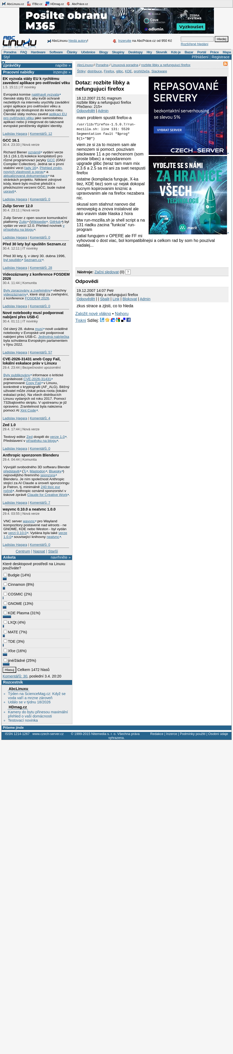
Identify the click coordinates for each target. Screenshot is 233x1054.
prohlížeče (141, 71)
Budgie (12, 575)
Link (116, 299)
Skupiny (118, 52)
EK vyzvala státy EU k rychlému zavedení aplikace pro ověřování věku (36, 81)
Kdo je (176, 52)
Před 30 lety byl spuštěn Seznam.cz (34, 244)
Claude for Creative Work (47, 495)
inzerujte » (62, 72)
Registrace (221, 57)
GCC (51, 160)
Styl (6, 57)
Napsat (39, 551)
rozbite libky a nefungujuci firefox (165, 65)
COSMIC (13, 594)
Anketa (9, 557)
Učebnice (88, 52)
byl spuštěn (12, 260)
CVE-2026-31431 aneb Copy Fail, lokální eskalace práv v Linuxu (32, 361)
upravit (8, 191)
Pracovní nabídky (18, 72)
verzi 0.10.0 (17, 533)
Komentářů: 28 (41, 268)
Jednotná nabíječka (53, 337)
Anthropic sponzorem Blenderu (31, 455)
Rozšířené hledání (194, 44)
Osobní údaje (218, 734)
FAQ (23, 52)
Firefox (109, 71)
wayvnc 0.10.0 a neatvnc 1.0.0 (29, 509)
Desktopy (135, 52)
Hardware (38, 52)
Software (56, 52)
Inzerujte (124, 41)
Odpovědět (86, 111)
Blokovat (130, 299)
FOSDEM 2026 (37, 298)
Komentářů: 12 (41, 134)
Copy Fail (33, 383)
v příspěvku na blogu (34, 227)
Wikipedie (38, 222)
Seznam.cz (33, 260)
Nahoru (122, 313)
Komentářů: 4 (40, 418)
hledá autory (77, 41)
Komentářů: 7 (40, 503)
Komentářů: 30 (15, 676)
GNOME (13, 603)
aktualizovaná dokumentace (25, 176)
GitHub (55, 222)
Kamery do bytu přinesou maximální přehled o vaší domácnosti (38, 714)
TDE (9, 641)
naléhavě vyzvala (45, 94)
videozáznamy (14, 294)
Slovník (161, 52)
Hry (149, 52)
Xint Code (28, 410)
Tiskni (80, 320)
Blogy (103, 52)
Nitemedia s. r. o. (103, 734)
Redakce (157, 734)
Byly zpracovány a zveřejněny (27, 290)
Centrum (23, 551)
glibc (119, 71)
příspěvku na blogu (41, 441)
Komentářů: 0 (40, 199)
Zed (29, 437)
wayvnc (29, 521)
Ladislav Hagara (15, 134)
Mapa (227, 52)
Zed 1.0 (9, 425)
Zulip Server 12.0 (18, 206)
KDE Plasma (16, 613)
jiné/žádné (14, 660)
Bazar (189, 52)
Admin (103, 111)
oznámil (34, 152)
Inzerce (171, 734)
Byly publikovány (16, 375)
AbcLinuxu (18, 689)
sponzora (47, 475)
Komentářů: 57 (41, 352)
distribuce (94, 71)
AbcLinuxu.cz (13, 3)
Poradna (10, 52)
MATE (11, 632)
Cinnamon (14, 584)
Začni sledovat (107, 272)
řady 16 (30, 168)
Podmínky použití (192, 734)
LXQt (10, 622)
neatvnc (53, 537)
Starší (53, 551)
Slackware (159, 71)
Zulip (23, 222)
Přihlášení (200, 57)
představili (11, 471)
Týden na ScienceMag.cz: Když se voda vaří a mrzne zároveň (37, 696)
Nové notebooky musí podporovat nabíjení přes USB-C (33, 315)
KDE (128, 71)
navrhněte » (61, 557)
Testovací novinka (23, 720)
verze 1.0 (57, 437)
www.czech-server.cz (47, 734)
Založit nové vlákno (93, 313)
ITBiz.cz (34, 3)
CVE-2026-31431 (37, 379)
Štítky (81, 71)
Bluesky (55, 471)
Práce (214, 52)
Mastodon (37, 471)
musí (39, 329)
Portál (201, 52)
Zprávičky (12, 65)
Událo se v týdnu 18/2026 (29, 702)
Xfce (9, 651)
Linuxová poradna (124, 65)
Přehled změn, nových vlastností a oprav (33, 170)
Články (72, 52)
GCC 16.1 (11, 140)
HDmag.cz (54, 3)
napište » (63, 65)
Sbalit (104, 299)
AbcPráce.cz (77, 3)
